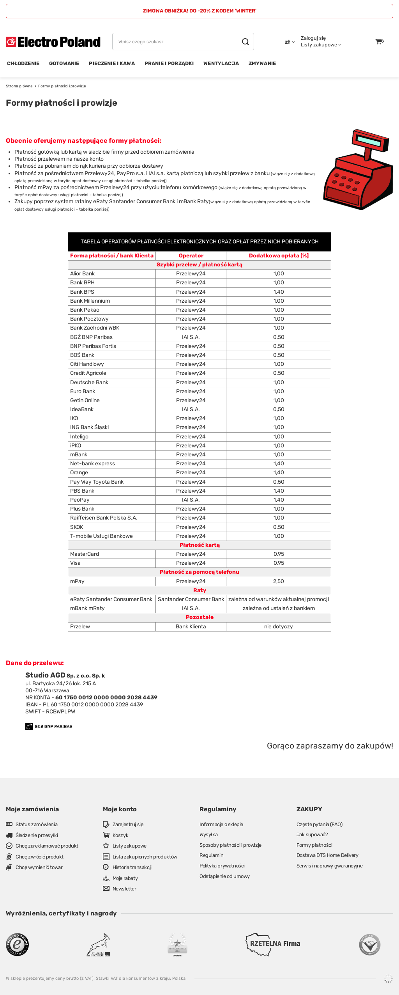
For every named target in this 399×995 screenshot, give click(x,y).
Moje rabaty (125, 878)
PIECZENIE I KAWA (111, 63)
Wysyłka (208, 834)
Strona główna (19, 86)
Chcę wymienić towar (39, 867)
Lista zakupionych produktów (145, 857)
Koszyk (121, 835)
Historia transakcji (132, 867)
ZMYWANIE (262, 63)
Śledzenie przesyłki (37, 835)
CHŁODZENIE (23, 63)
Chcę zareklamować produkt (47, 846)
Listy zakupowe (319, 45)
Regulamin (211, 855)
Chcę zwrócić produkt (40, 857)
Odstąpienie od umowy (225, 876)
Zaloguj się (313, 38)
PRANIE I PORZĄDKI (169, 63)
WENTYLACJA (221, 63)
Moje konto (120, 809)
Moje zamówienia (32, 809)
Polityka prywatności (222, 866)
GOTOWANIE (64, 63)
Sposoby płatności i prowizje (230, 845)
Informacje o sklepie (221, 824)
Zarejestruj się (128, 824)
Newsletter (124, 889)
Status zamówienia (36, 824)
